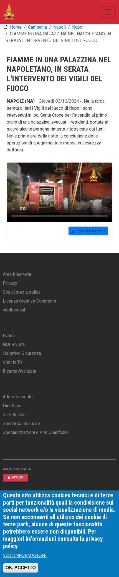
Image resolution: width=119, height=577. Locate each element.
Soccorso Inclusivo (21, 423)
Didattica (11, 405)
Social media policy (21, 292)
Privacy (10, 283)
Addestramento (18, 396)
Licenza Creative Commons (29, 301)
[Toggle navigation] (108, 12)
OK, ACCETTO (21, 567)
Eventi (9, 335)
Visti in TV (12, 362)
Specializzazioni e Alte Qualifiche (35, 432)
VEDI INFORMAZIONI (25, 555)
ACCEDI (15, 477)
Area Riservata (17, 274)
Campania (37, 27)
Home (16, 27)
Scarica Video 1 (88, 231)
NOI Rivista (14, 344)
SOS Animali (15, 414)
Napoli (59, 27)
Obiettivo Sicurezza (22, 353)
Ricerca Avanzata (19, 371)
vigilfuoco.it (14, 310)
